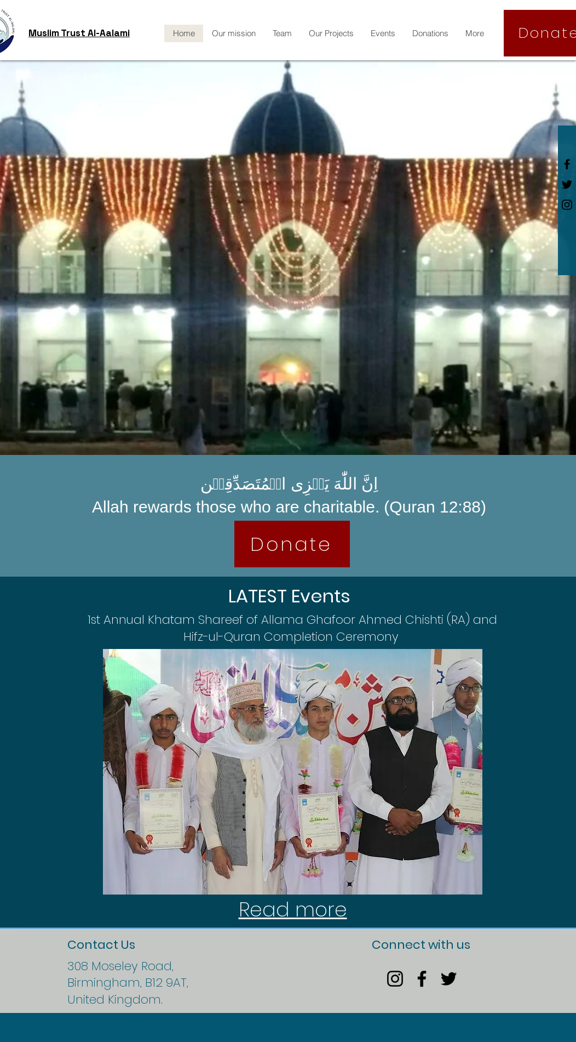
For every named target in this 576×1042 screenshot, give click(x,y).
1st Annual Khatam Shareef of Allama (197, 619)
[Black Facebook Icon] (567, 164)
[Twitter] (448, 978)
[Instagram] (395, 978)
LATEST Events (289, 596)
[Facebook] (422, 978)
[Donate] (292, 544)
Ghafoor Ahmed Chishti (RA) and (402, 619)
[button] (292, 772)
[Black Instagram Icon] (567, 205)
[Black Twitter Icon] (567, 184)
